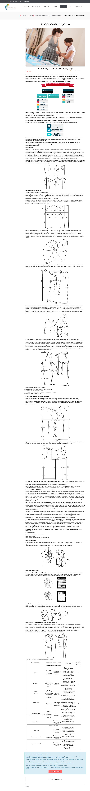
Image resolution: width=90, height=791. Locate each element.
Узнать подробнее (55, 771)
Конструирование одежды (42, 15)
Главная (24, 15)
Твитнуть (28, 786)
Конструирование (56, 15)
